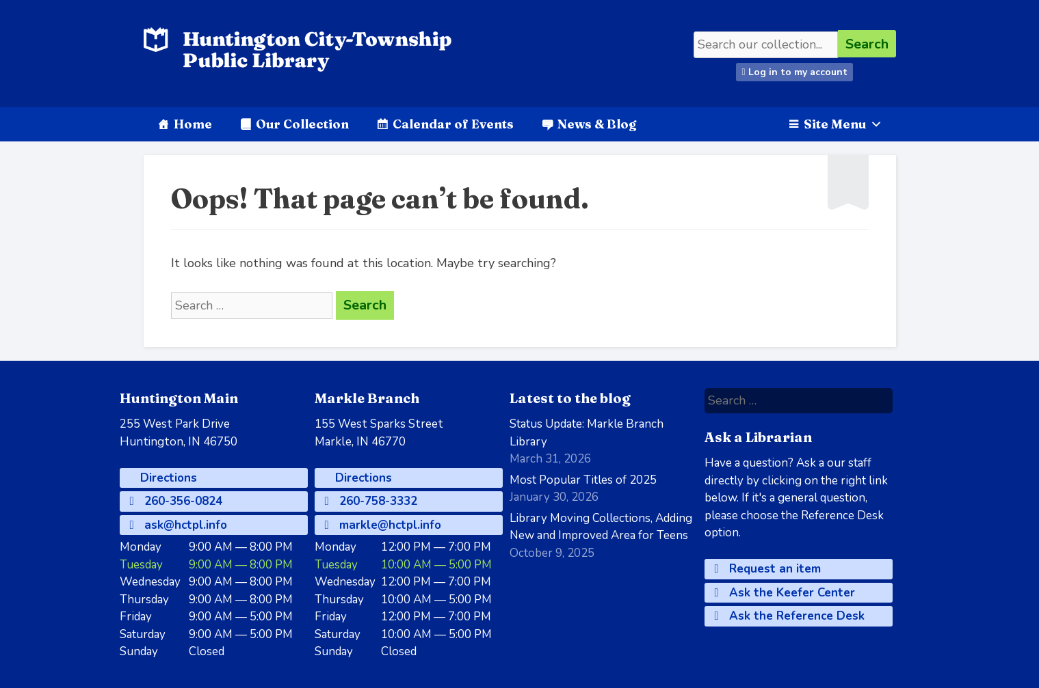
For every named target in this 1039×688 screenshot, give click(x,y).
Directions (167, 478)
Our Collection (302, 124)
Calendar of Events (453, 124)
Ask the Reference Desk (790, 616)
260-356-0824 (176, 501)
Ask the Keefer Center (785, 593)
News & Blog (596, 124)
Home (193, 124)
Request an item (768, 569)
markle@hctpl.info (383, 525)
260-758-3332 (371, 501)
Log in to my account (794, 72)
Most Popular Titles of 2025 (583, 480)
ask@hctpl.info (178, 525)
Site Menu (843, 124)
